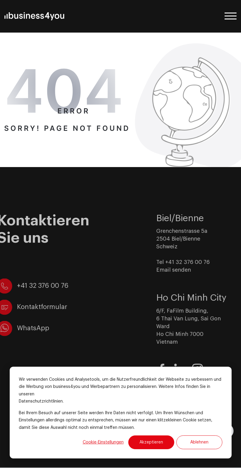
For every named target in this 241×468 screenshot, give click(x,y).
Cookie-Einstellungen (103, 442)
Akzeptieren (151, 442)
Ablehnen (199, 442)
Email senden (181, 270)
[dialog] (120, 412)
